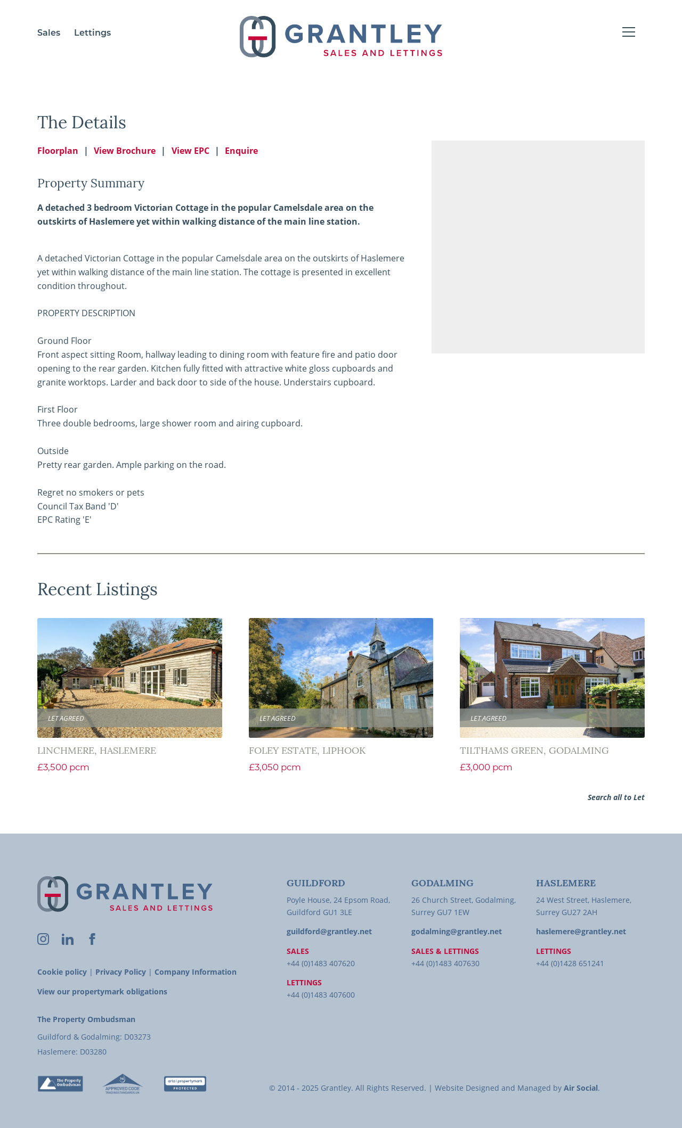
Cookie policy (62, 972)
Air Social (581, 1088)
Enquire (241, 151)
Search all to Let (616, 797)
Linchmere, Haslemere (96, 751)
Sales (48, 33)
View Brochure (125, 151)
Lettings (92, 33)
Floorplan (57, 151)
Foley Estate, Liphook (307, 751)
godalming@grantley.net (456, 931)
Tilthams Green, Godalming (534, 751)
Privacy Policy (120, 972)
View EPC (190, 151)
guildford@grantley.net (329, 931)
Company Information (196, 972)
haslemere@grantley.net (581, 931)
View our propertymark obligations (102, 991)
